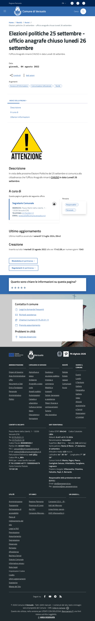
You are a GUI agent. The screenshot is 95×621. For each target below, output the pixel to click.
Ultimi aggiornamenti (17, 578)
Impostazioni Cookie (17, 571)
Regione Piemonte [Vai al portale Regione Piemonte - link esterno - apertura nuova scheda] (15, 3)
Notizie (65, 372)
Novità (19, 22)
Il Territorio (80, 382)
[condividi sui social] (15, 75)
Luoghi (78, 378)
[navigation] (4, 11)
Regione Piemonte (36, 501)
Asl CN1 (32, 509)
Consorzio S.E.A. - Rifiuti (57, 501)
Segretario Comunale (23, 203)
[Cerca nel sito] (83, 11)
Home (11, 22)
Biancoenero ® (67, 611)
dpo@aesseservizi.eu (62, 483)
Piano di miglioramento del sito (16, 520)
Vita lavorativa (51, 414)
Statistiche (13, 582)
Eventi (78, 374)
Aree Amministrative (17, 375)
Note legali (13, 567)
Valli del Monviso (55, 505)
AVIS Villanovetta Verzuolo (59, 513)
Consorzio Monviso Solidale (39, 513)
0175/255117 (28, 213)
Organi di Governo (16, 372)
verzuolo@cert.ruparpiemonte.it (26, 448)
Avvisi (27, 22)
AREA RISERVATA (46, 617)
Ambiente (33, 379)
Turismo (48, 410)
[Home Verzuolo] (31, 11)
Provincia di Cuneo (36, 505)
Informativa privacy (16, 563)
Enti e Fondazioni (16, 387)
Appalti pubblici (35, 391)
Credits (11, 574)
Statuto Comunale (16, 559)
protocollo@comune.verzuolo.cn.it (32, 215)
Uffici (11, 379)
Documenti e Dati (16, 383)
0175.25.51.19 (18, 440)
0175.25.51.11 (18, 437)
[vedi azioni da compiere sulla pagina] (28, 75)
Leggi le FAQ (14, 528)
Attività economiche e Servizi (80, 405)
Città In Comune (58, 607)
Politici (11, 399)
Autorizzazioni (34, 395)
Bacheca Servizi (15, 555)
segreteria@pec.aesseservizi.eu (65, 486)
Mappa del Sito (15, 586)
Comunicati (66, 383)
